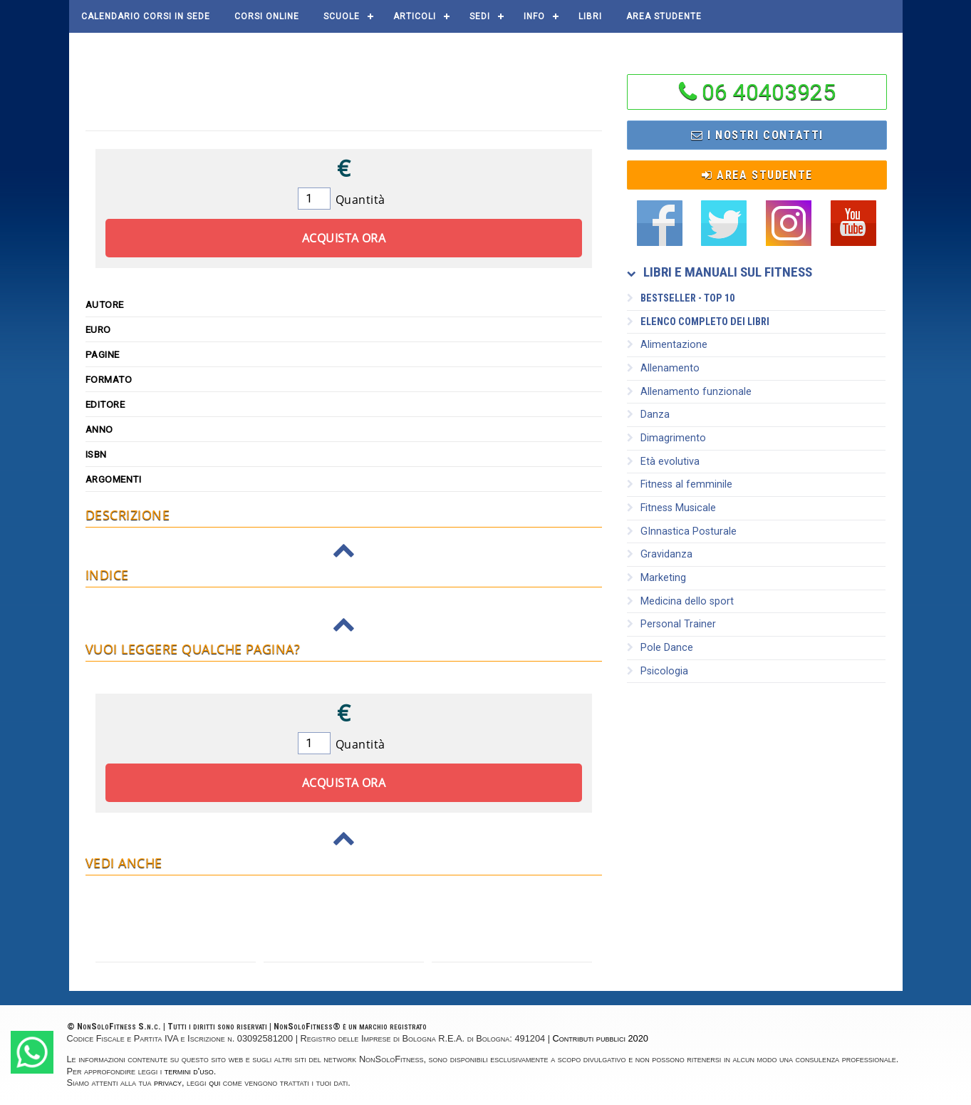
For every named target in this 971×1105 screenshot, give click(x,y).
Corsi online (266, 16)
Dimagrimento (666, 438)
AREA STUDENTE (664, 16)
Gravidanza (659, 554)
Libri (590, 16)
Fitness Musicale (671, 508)
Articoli (414, 16)
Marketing (656, 578)
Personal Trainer (671, 624)
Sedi (479, 16)
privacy (168, 1082)
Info (534, 16)
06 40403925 (769, 92)
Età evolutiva (663, 462)
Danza (648, 414)
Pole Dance (660, 648)
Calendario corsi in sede (145, 16)
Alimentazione (667, 345)
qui (214, 1082)
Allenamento (663, 368)
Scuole (341, 16)
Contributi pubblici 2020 (600, 1038)
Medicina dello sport (680, 601)
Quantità (360, 199)
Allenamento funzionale (689, 392)
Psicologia (657, 671)
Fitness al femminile (679, 484)
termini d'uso (189, 1071)
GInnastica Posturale (682, 531)
